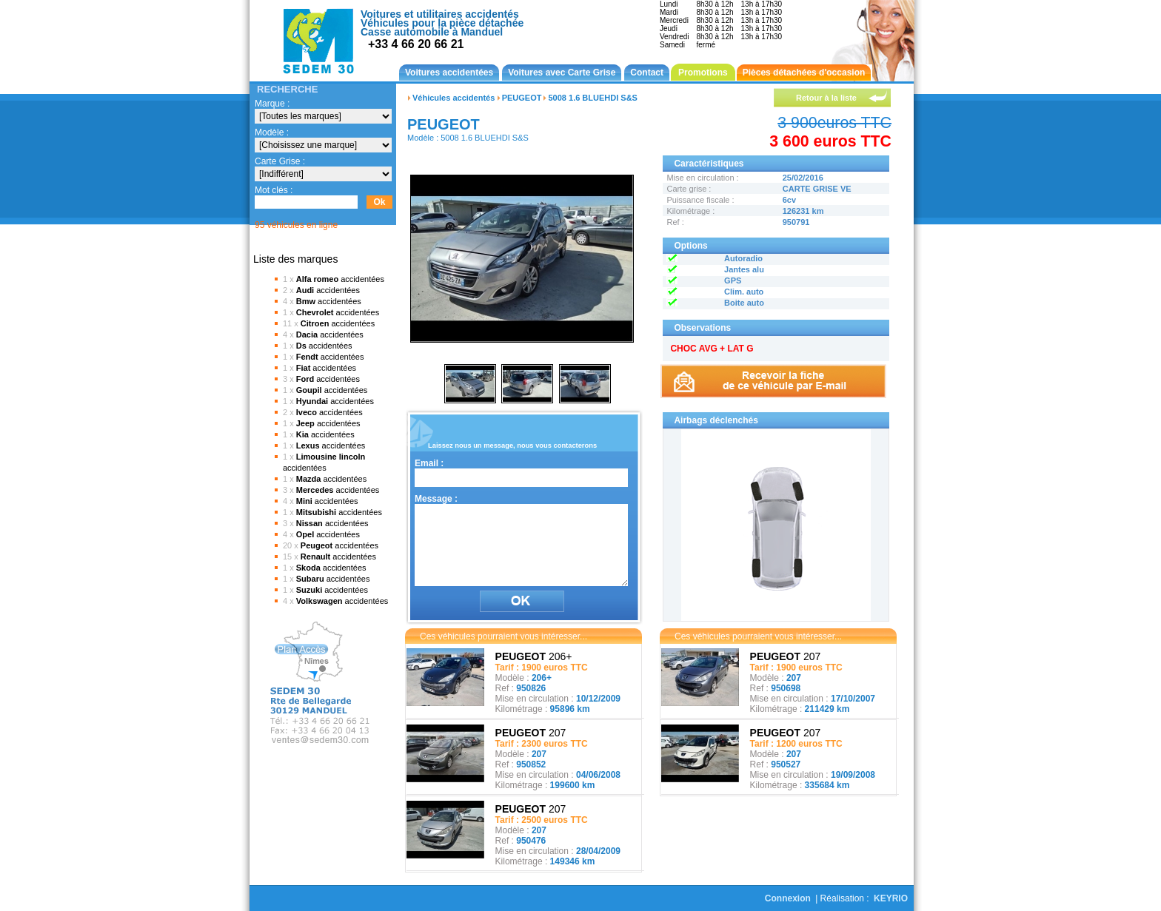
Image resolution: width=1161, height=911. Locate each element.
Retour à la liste (826, 97)
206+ (533, 656)
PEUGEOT (522, 97)
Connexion (788, 898)
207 (530, 733)
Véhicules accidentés (453, 97)
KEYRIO (891, 898)
